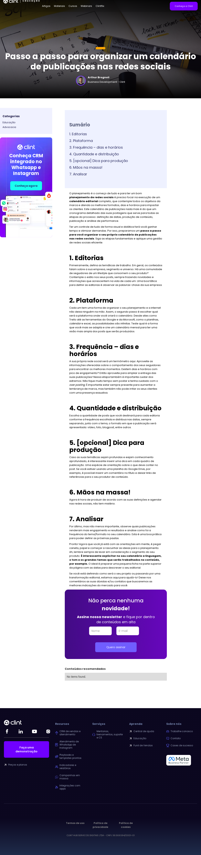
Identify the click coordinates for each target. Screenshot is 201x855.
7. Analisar (78, 174)
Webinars (86, 6)
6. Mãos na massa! (85, 167)
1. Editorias (78, 134)
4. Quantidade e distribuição (94, 154)
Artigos (46, 6)
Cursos (73, 6)
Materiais (59, 6)
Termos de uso (75, 823)
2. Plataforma (81, 140)
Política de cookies (126, 825)
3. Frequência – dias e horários (96, 147)
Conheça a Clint (184, 6)
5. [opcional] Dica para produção (98, 160)
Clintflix (100, 6)
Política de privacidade (100, 825)
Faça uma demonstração (26, 749)
